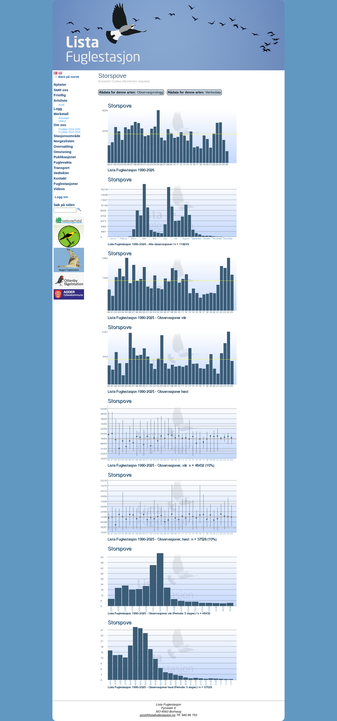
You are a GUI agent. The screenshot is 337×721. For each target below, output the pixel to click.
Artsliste (60, 100)
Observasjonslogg (131, 92)
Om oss (60, 125)
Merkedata (194, 92)
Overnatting (63, 146)
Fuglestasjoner (66, 184)
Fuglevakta (63, 162)
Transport (62, 168)
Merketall (61, 114)
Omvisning (62, 152)
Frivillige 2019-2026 (69, 129)
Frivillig (60, 95)
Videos (59, 189)
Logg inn (61, 197)
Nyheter (60, 84)
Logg (58, 109)
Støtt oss (61, 90)
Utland (62, 121)
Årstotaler (64, 118)
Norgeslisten (64, 141)
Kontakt (60, 178)
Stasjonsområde (67, 136)
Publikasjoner (65, 157)
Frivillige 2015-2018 (69, 132)
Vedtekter (61, 173)
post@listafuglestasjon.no (158, 715)
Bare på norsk (67, 77)
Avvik (61, 104)
